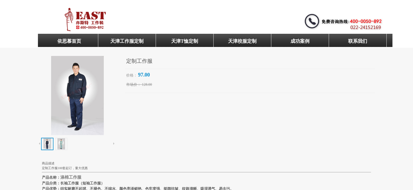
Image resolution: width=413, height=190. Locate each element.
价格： (131, 75)
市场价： (133, 85)
